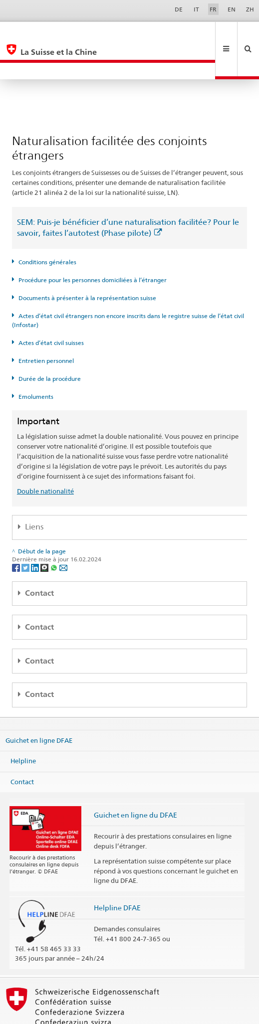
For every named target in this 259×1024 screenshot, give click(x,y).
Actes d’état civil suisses (51, 309)
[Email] (63, 534)
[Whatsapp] (54, 534)
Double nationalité (45, 458)
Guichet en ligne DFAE (38, 706)
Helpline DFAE (117, 874)
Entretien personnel (46, 327)
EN (232, 9)
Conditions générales (47, 228)
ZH (250, 9)
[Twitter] (26, 534)
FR (213, 9)
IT (196, 9)
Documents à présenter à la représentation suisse (87, 264)
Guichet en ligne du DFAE (135, 781)
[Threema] (45, 534)
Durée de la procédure (49, 345)
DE (179, 9)
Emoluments (35, 363)
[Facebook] (16, 534)
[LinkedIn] (35, 534)
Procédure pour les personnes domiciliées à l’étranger (92, 246)
